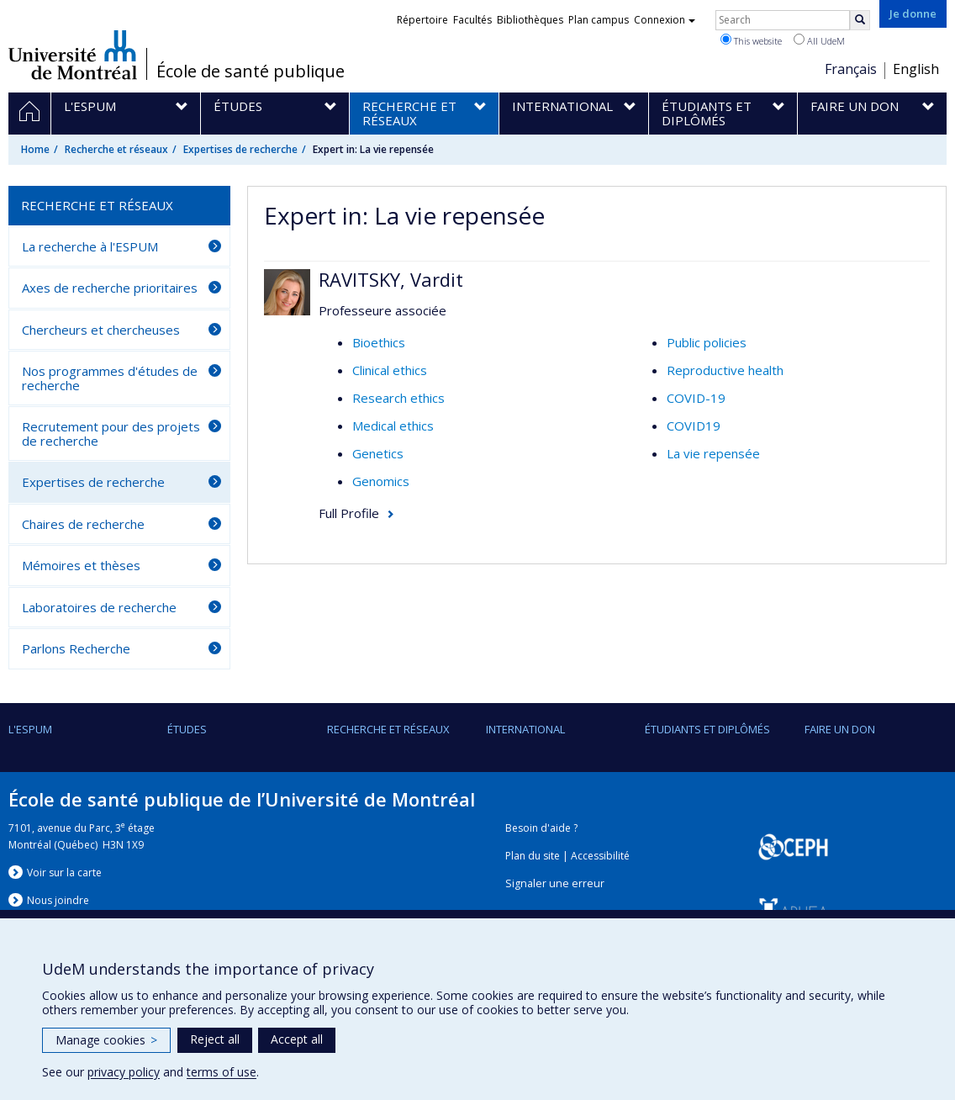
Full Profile (349, 513)
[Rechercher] (860, 20)
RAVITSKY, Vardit (391, 279)
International (525, 729)
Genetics (378, 453)
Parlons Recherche (76, 648)
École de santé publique (250, 71)
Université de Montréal (72, 54)
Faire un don (840, 729)
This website (751, 40)
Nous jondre (58, 900)
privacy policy (123, 1072)
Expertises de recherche (240, 149)
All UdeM (819, 40)
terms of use (221, 1072)
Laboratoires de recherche (99, 607)
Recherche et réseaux (116, 149)
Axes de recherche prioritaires (110, 287)
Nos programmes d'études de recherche (110, 378)
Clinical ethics (389, 370)
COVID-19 (696, 397)
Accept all (297, 1039)
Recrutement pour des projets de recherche (111, 433)
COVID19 (693, 425)
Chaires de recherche (83, 524)
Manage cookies (106, 1040)
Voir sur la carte (64, 872)
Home (35, 149)
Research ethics (398, 397)
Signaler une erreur (554, 883)
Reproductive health (725, 370)
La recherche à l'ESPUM (90, 246)
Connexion (664, 20)
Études (187, 729)
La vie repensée (713, 453)
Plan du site (532, 856)
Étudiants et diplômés (707, 729)
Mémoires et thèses (81, 565)
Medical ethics (393, 425)
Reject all (215, 1039)
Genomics (380, 481)
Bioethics (378, 342)
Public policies (707, 342)
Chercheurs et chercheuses (101, 329)
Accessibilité (600, 856)
